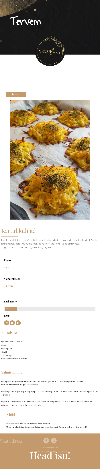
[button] (6, 322)
